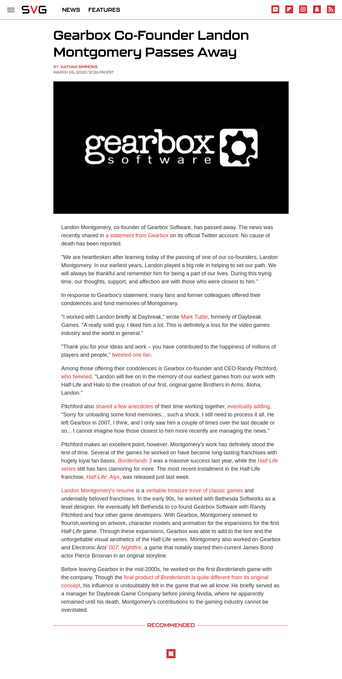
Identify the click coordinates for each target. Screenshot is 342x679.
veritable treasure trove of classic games (194, 491)
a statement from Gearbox (137, 235)
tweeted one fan (131, 355)
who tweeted (76, 377)
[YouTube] (275, 12)
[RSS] (331, 12)
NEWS (71, 9)
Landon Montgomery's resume (98, 491)
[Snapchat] (317, 12)
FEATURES (104, 9)
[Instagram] (303, 12)
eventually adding (248, 406)
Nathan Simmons (79, 67)
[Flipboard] (289, 12)
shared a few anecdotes (124, 406)
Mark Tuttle (194, 317)
